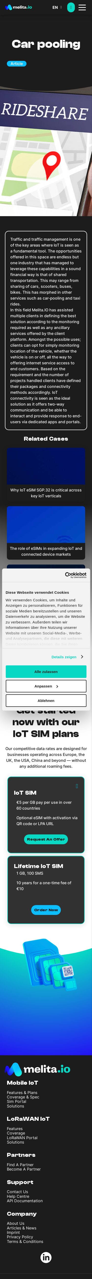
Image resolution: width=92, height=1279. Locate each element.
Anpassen (46, 686)
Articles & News (21, 1228)
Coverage (16, 1133)
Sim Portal (16, 1101)
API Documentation (25, 1200)
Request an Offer (46, 839)
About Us (15, 1223)
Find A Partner (20, 1164)
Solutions (15, 1106)
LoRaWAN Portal (22, 1137)
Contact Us (17, 1191)
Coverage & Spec (23, 1096)
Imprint (13, 1232)
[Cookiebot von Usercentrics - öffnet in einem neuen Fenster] (65, 575)
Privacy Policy (20, 1236)
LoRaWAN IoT (28, 1119)
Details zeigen (64, 657)
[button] (60, 7)
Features (15, 1128)
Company (22, 1214)
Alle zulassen (46, 672)
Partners (21, 1155)
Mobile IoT (22, 1083)
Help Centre (18, 1196)
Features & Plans (22, 1092)
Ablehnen (46, 700)
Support (20, 1182)
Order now (46, 910)
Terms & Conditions (25, 1241)
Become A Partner (24, 1169)
